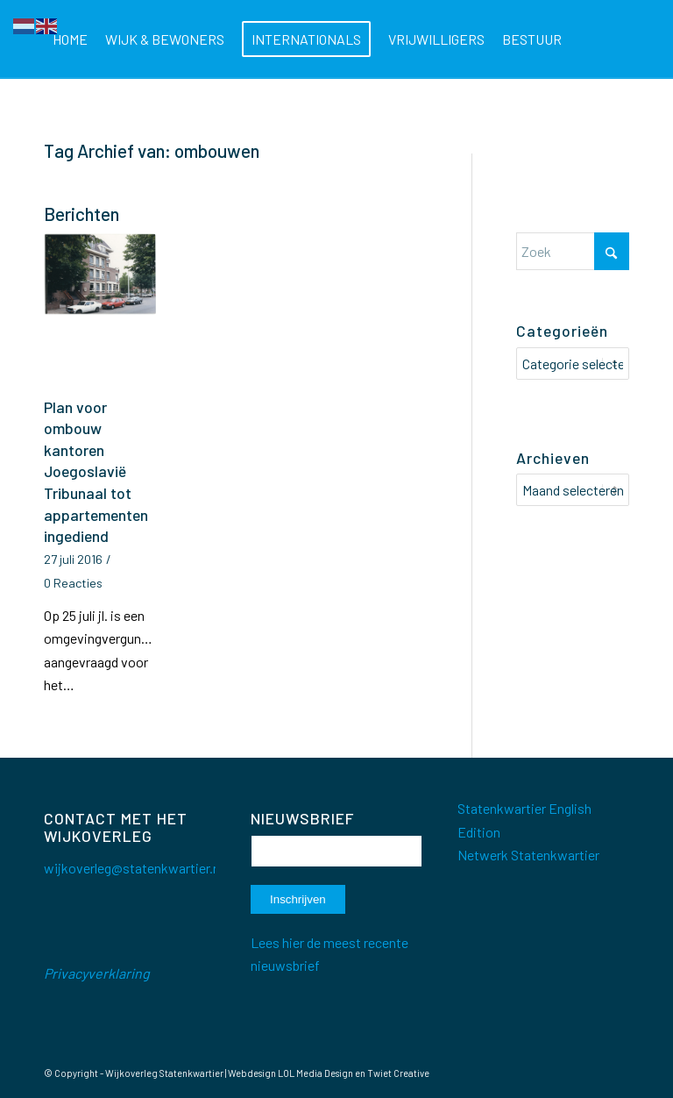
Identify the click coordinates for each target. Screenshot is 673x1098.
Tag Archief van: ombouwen (151, 150)
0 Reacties (73, 582)
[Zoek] (202, 118)
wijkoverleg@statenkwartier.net (138, 867)
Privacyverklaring (97, 973)
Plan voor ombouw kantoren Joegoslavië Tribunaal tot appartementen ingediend (96, 471)
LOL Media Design (315, 1073)
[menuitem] (70, 39)
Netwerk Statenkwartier (528, 854)
